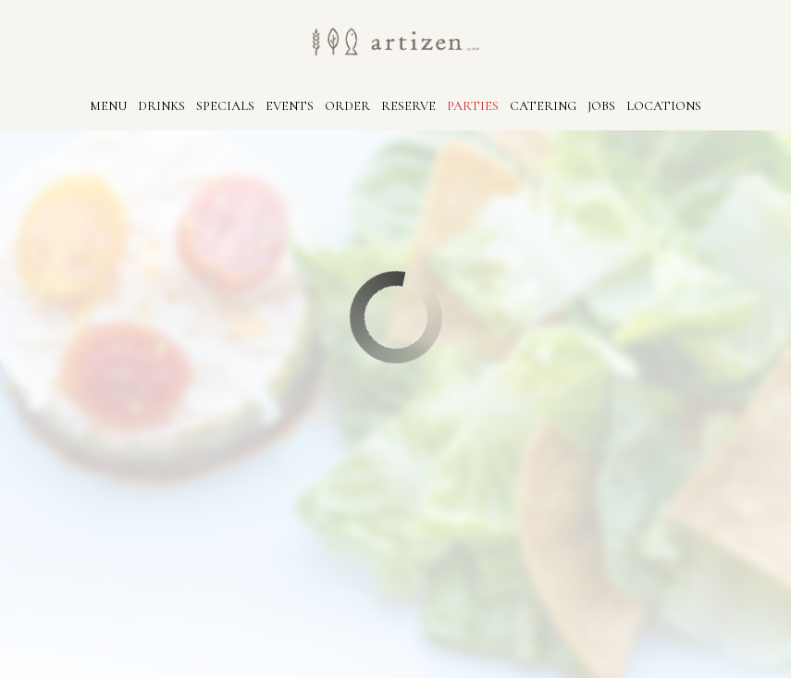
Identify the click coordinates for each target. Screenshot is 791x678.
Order (347, 106)
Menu (108, 106)
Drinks (161, 106)
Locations (663, 106)
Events (290, 106)
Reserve (408, 106)
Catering (543, 106)
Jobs (601, 106)
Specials (225, 106)
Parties (473, 106)
